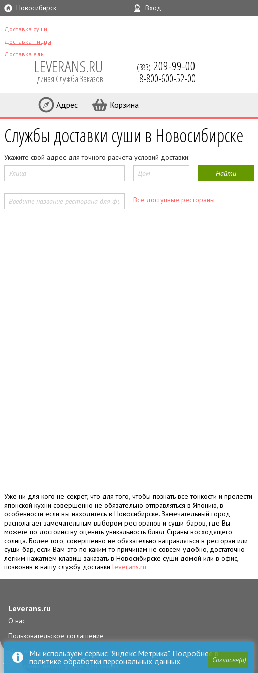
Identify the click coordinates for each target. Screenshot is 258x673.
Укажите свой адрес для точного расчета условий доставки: (96, 157)
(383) (166, 65)
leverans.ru (129, 566)
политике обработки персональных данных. (105, 661)
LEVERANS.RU (75, 70)
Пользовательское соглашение (56, 635)
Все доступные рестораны (174, 199)
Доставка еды (24, 54)
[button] (228, 660)
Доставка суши (25, 29)
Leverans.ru (29, 608)
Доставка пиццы (27, 41)
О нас (16, 620)
